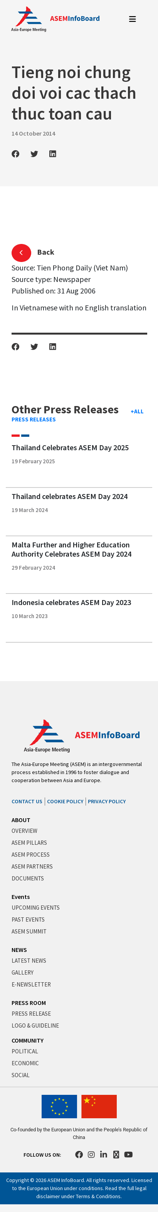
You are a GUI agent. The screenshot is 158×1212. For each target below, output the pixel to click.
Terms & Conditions (98, 1196)
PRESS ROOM (29, 1002)
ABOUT (21, 820)
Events (21, 896)
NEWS (19, 949)
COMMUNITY (28, 1040)
